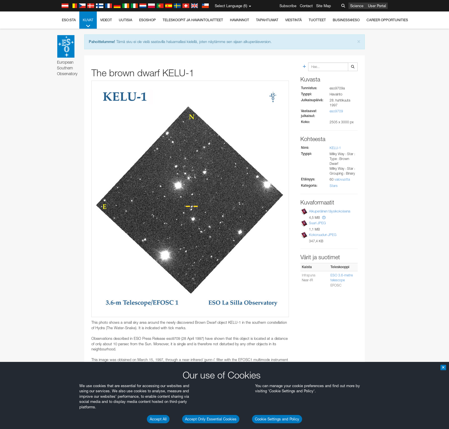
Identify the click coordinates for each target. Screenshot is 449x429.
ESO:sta (69, 20)
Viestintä (293, 20)
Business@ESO (346, 20)
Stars (334, 186)
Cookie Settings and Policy (277, 419)
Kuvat (88, 23)
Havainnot (239, 20)
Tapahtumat (267, 20)
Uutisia (125, 20)
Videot (106, 20)
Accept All (158, 419)
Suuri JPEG (317, 223)
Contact (306, 5)
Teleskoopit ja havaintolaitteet (193, 20)
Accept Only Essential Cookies (211, 419)
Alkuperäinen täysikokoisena (329, 211)
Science (356, 5)
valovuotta (342, 179)
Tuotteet (317, 20)
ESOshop (147, 20)
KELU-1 (335, 148)
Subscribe (287, 5)
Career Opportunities (387, 20)
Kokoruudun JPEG (322, 235)
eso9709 (336, 111)
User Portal (377, 5)
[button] (324, 217)
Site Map (323, 5)
